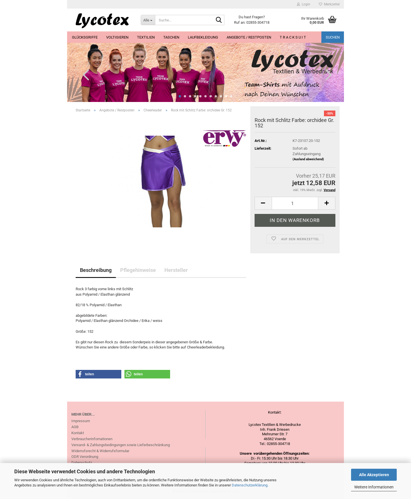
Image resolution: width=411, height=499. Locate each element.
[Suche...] (148, 20)
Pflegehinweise (138, 270)
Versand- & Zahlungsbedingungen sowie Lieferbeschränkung (120, 445)
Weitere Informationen (374, 487)
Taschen (171, 37)
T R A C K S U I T (293, 37)
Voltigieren (117, 37)
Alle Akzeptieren (374, 474)
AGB (74, 427)
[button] (84, 74)
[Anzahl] (295, 203)
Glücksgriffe (85, 37)
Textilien (146, 37)
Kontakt (77, 433)
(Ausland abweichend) (308, 159)
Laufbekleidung (203, 37)
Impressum (80, 421)
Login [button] (303, 4)
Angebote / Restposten (249, 37)
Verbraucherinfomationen (91, 439)
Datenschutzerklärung (249, 485)
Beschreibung (96, 270)
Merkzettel (329, 4)
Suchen (333, 37)
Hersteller (176, 270)
